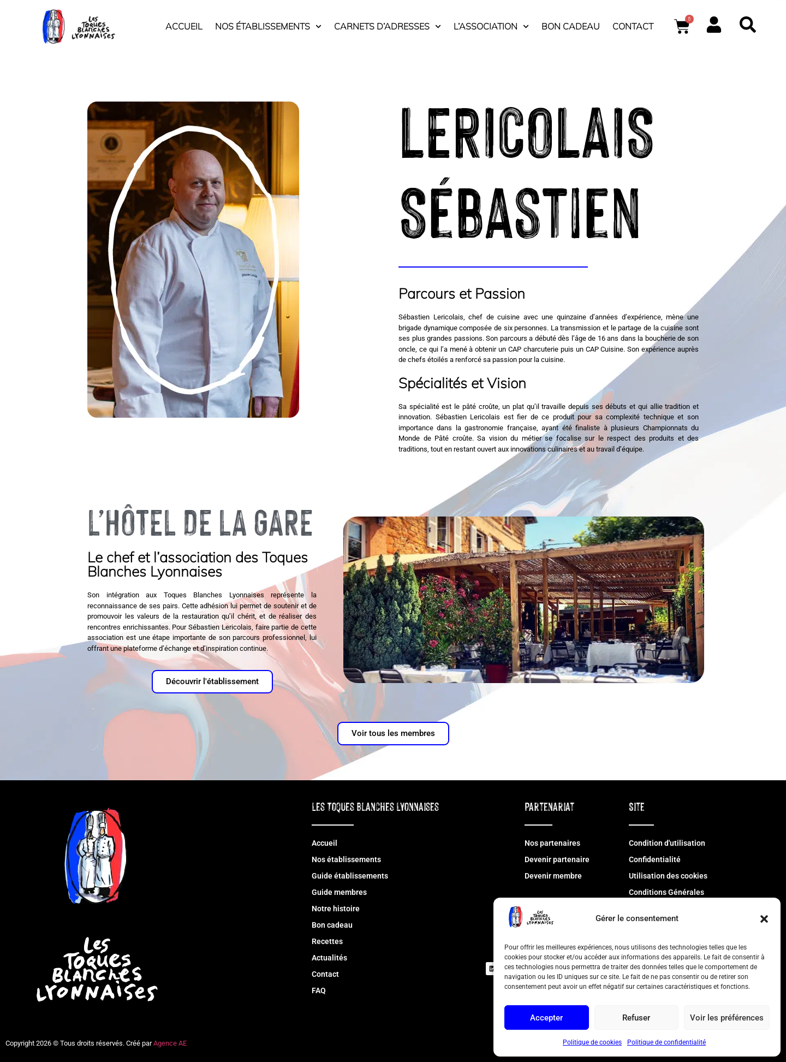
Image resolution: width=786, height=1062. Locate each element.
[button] (764, 918)
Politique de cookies (592, 1042)
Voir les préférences (727, 1018)
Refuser (636, 1018)
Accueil (184, 26)
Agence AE (170, 1043)
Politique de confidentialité (666, 1042)
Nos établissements (268, 26)
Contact (632, 26)
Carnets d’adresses (387, 26)
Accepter (546, 1018)
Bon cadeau (570, 26)
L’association (491, 26)
